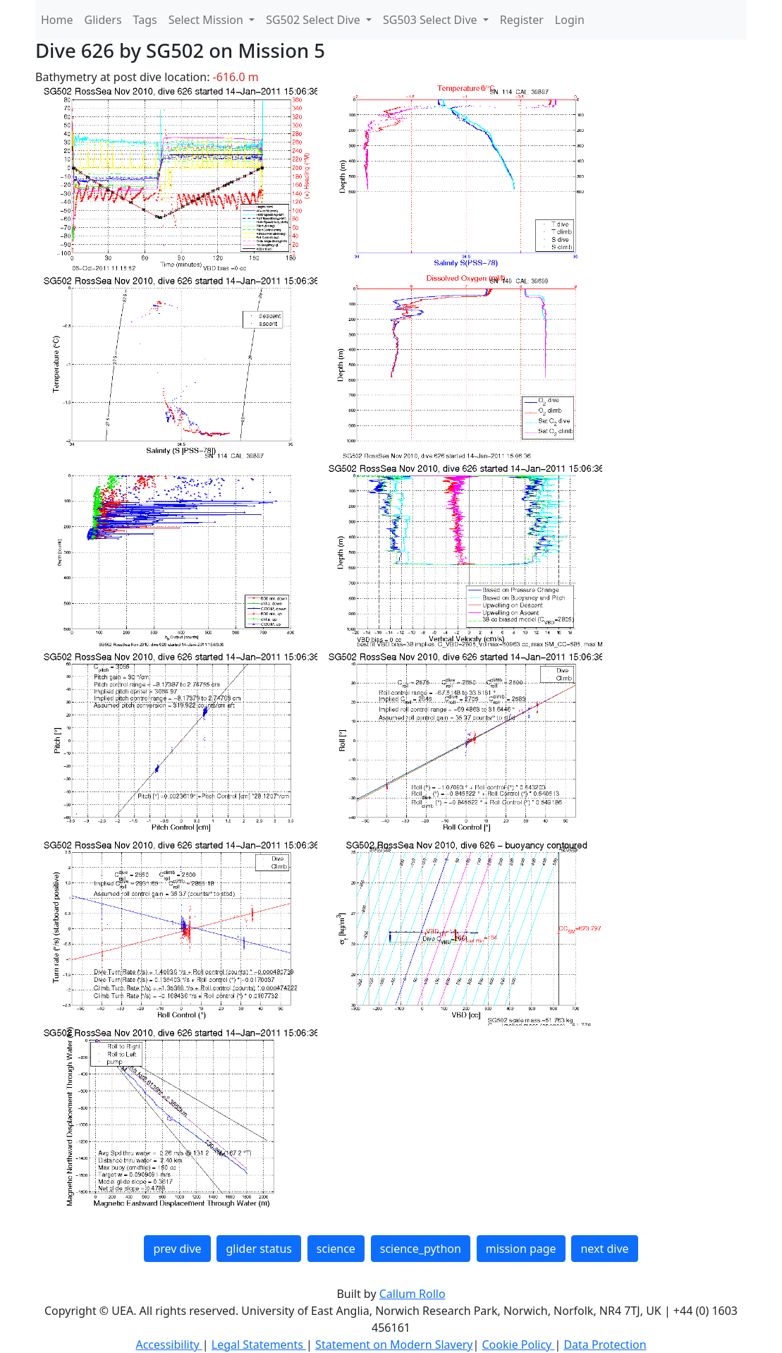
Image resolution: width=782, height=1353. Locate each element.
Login (570, 20)
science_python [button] (420, 1248)
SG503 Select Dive (431, 20)
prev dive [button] (177, 1248)
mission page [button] (521, 1248)
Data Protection (604, 1344)
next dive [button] (604, 1248)
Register (522, 20)
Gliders (103, 20)
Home (57, 20)
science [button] (336, 1248)
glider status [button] (258, 1248)
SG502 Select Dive (314, 20)
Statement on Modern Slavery (393, 1344)
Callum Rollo (412, 1294)
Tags (145, 20)
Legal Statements (259, 1344)
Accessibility (168, 1344)
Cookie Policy (518, 1344)
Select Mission (207, 20)
